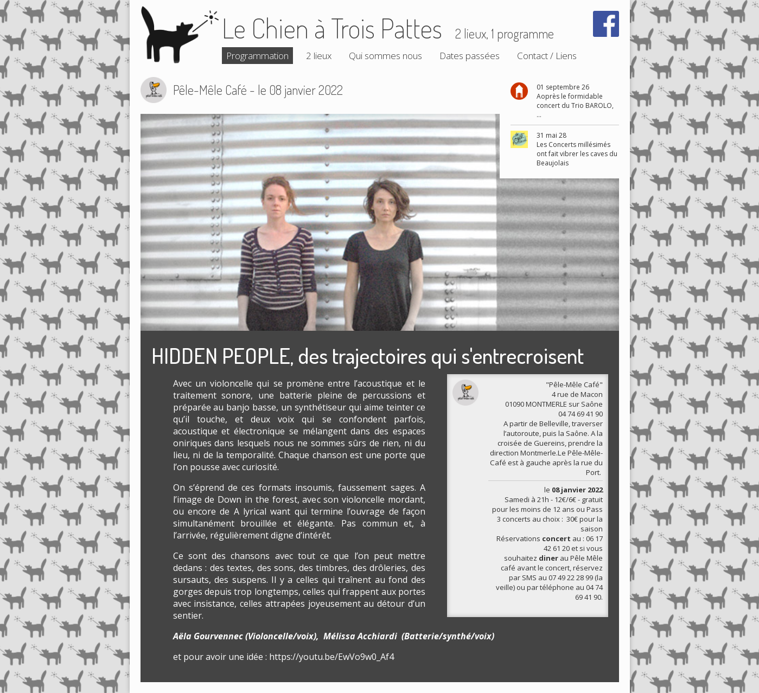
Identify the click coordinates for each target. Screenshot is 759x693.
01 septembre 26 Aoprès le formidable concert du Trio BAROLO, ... (575, 100)
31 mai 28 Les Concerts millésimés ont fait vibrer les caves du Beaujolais (577, 149)
